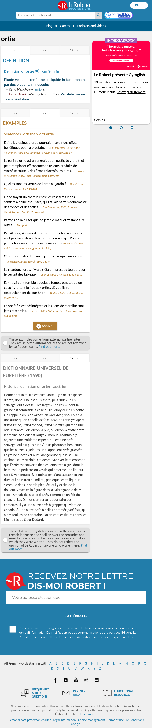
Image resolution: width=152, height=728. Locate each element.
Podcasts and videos (91, 26)
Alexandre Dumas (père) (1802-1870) (28, 261)
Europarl (22, 225)
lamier (38, 89)
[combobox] (55, 15)
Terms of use (115, 720)
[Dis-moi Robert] (119, 15)
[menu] (4, 5)
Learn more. (88, 714)
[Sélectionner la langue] (139, 5)
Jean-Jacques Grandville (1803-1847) (62, 274)
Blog (49, 26)
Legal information (64, 720)
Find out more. (49, 346)
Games (64, 26)
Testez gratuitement (131, 92)
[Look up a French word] (98, 15)
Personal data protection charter (30, 720)
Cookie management (91, 720)
